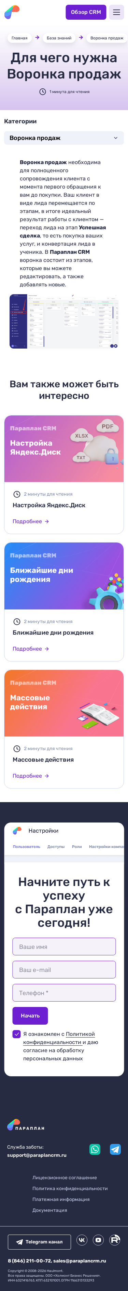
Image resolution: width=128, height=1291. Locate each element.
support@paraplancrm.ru (37, 1155)
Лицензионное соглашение (64, 1178)
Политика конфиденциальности (70, 1188)
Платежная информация (61, 1199)
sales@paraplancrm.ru (79, 1261)
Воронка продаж (107, 38)
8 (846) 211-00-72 (29, 1261)
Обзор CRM (86, 12)
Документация (49, 1210)
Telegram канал (39, 1242)
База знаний (59, 38)
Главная (20, 38)
